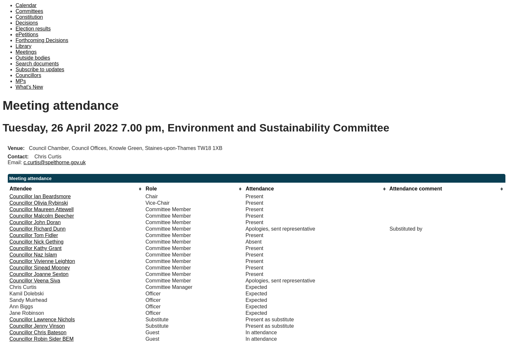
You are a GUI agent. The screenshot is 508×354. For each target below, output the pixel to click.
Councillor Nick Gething (36, 242)
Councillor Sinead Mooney (39, 267)
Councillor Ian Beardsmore (40, 196)
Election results (33, 28)
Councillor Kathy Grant (35, 248)
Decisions (27, 23)
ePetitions (27, 34)
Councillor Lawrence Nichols (42, 319)
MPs (21, 81)
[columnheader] (76, 189)
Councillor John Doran (35, 222)
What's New (29, 87)
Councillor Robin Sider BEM (41, 339)
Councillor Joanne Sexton (38, 274)
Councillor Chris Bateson (37, 332)
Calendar (26, 5)
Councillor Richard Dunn (37, 229)
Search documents (37, 63)
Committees (29, 11)
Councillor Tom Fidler (33, 235)
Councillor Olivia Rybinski (38, 203)
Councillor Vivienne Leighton (42, 261)
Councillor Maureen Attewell (41, 209)
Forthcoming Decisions (42, 40)
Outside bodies (33, 58)
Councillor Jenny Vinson (37, 326)
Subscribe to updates (40, 69)
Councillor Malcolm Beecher (41, 216)
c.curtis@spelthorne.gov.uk (54, 162)
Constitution (29, 17)
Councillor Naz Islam (33, 254)
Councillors (28, 75)
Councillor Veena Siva (34, 280)
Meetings (26, 52)
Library (23, 46)
